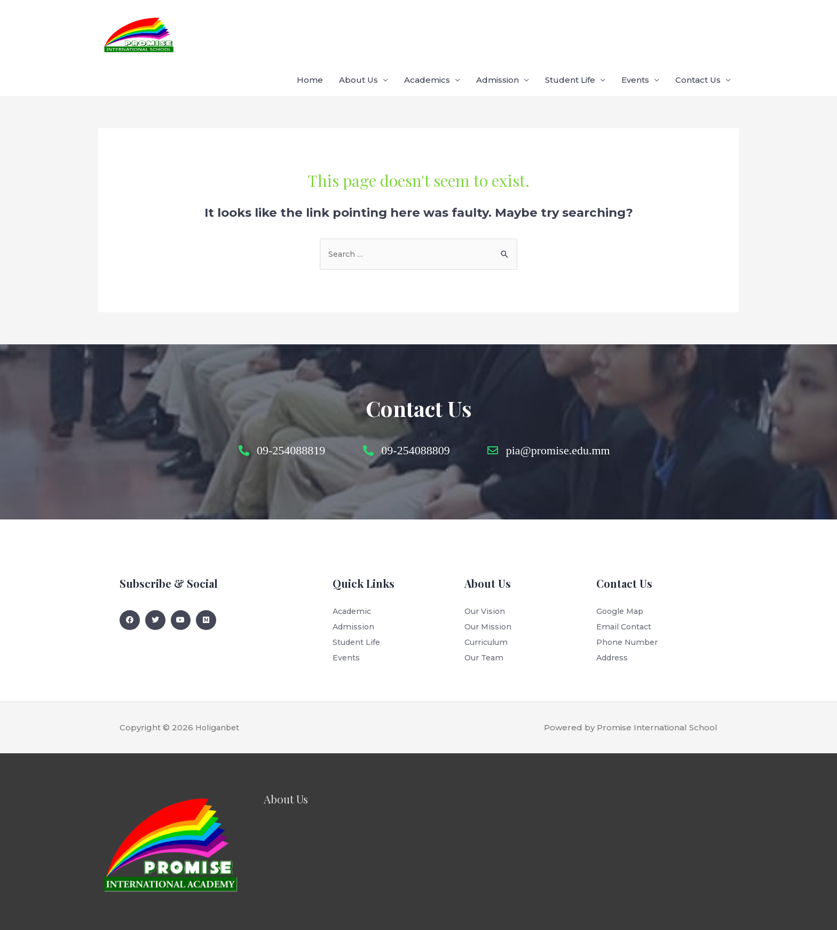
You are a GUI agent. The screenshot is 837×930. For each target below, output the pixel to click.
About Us (358, 32)
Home (310, 32)
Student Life (570, 32)
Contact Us (698, 32)
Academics (427, 32)
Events (635, 32)
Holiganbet (218, 699)
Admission (497, 32)
